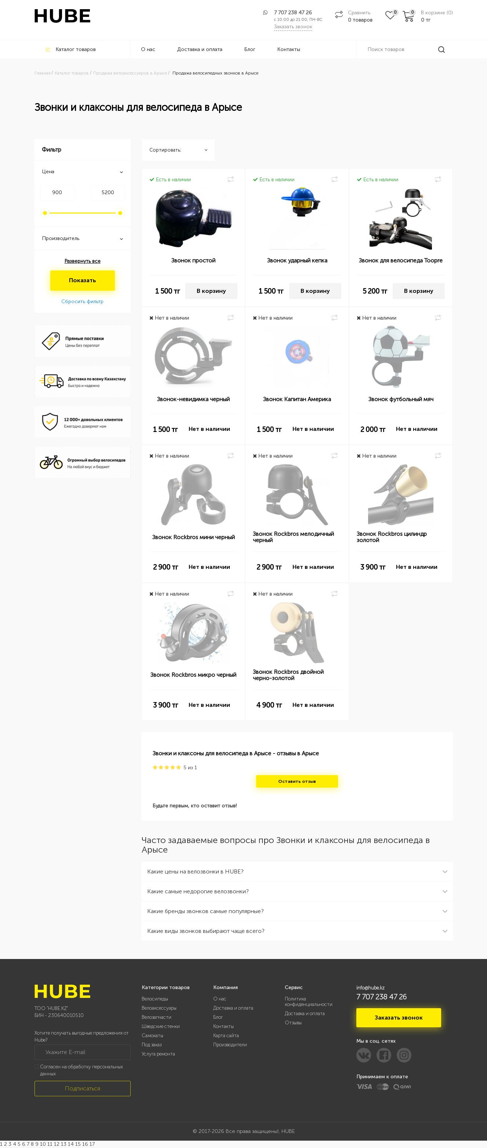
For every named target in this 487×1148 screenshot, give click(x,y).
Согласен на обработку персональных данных (81, 1070)
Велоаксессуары (159, 1008)
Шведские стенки (161, 1026)
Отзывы (293, 1022)
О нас (148, 49)
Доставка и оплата (199, 49)
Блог (249, 49)
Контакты (288, 49)
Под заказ (151, 1044)
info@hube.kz (370, 988)
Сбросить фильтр (82, 301)
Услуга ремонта (158, 1054)
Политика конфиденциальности (308, 1001)
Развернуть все (83, 261)
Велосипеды (155, 999)
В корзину (211, 290)
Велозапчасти (156, 1017)
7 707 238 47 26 (293, 13)
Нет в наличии (209, 428)
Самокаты (152, 1035)
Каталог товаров (71, 49)
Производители (230, 1044)
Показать (82, 280)
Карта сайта (226, 1035)
